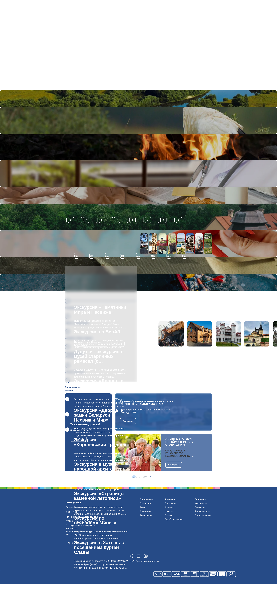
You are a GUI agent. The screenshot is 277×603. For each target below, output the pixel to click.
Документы (200, 507)
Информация (201, 503)
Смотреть (128, 421)
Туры (142, 507)
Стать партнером (203, 515)
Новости (169, 511)
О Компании (170, 503)
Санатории (145, 511)
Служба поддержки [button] (174, 519)
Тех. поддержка (202, 511)
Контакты (169, 507)
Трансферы (146, 515)
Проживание (146, 499)
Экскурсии (145, 503)
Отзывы (168, 515)
